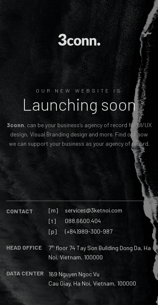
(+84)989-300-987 (88, 231)
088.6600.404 (83, 220)
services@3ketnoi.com (93, 210)
